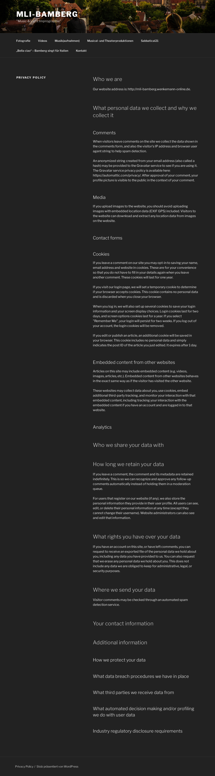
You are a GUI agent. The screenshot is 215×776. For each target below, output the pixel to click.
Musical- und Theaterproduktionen (110, 40)
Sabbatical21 (149, 40)
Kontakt (81, 50)
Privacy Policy (24, 766)
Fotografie (23, 40)
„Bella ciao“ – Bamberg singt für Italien (42, 50)
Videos (42, 40)
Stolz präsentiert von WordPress (57, 766)
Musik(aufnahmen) (67, 40)
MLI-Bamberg (47, 14)
